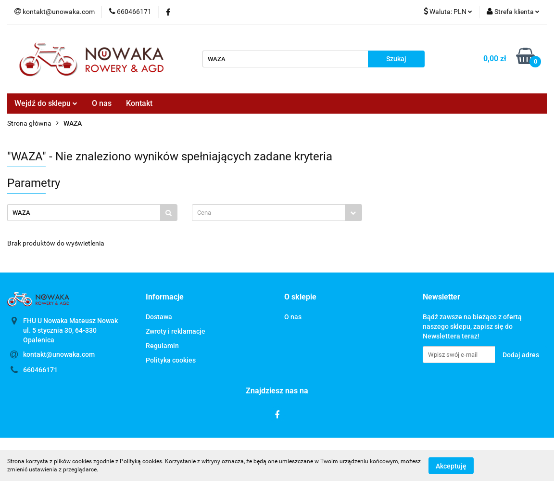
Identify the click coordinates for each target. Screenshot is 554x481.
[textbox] (268, 213)
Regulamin (162, 346)
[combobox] (277, 212)
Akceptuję (451, 465)
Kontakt (139, 103)
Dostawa (159, 317)
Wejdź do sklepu (45, 103)
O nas (102, 103)
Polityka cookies (171, 360)
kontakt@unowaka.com (59, 354)
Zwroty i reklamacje (175, 331)
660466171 (40, 370)
